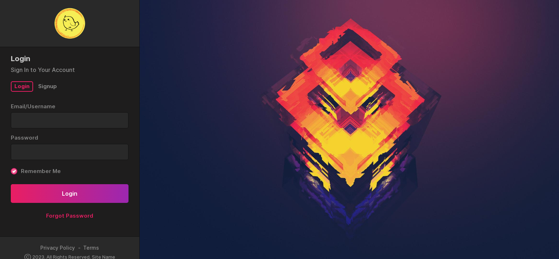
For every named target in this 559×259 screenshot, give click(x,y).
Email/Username (33, 106)
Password (24, 137)
